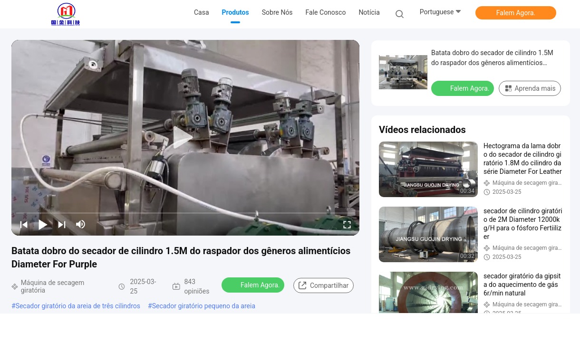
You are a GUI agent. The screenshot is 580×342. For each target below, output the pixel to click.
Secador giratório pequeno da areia (203, 306)
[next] (61, 224)
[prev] (23, 224)
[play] (185, 138)
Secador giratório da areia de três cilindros (78, 306)
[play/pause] (42, 224)
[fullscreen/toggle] (347, 224)
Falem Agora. (515, 13)
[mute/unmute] (80, 224)
